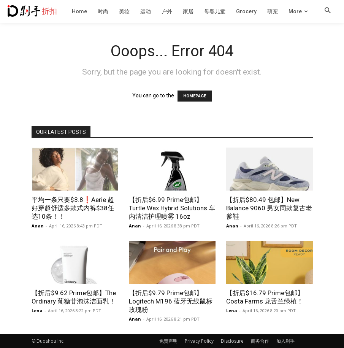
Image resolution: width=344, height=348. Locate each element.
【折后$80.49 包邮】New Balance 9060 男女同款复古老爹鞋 (269, 208)
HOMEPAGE (194, 96)
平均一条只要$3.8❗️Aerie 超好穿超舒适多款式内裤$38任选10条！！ (73, 208)
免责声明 (168, 341)
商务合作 (260, 341)
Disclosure (232, 341)
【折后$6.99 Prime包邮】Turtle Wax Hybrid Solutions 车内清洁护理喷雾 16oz (172, 208)
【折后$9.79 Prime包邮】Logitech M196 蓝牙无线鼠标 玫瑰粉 (170, 301)
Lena (37, 310)
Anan (38, 226)
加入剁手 (285, 341)
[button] (328, 11)
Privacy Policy (199, 341)
